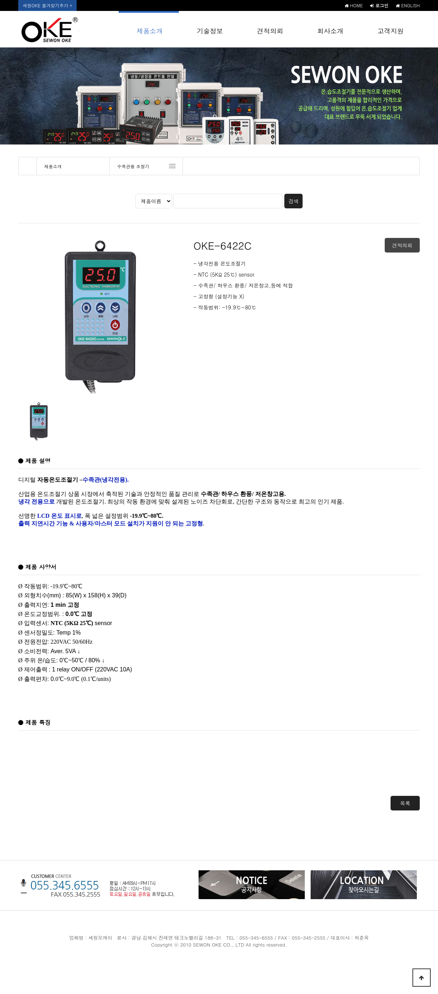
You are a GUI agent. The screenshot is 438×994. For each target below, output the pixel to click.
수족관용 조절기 (133, 166)
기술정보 (210, 30)
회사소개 (330, 30)
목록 (405, 803)
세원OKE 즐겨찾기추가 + (47, 5)
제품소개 (150, 30)
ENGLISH (408, 5)
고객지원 (390, 30)
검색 (293, 201)
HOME (354, 5)
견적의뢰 (270, 30)
